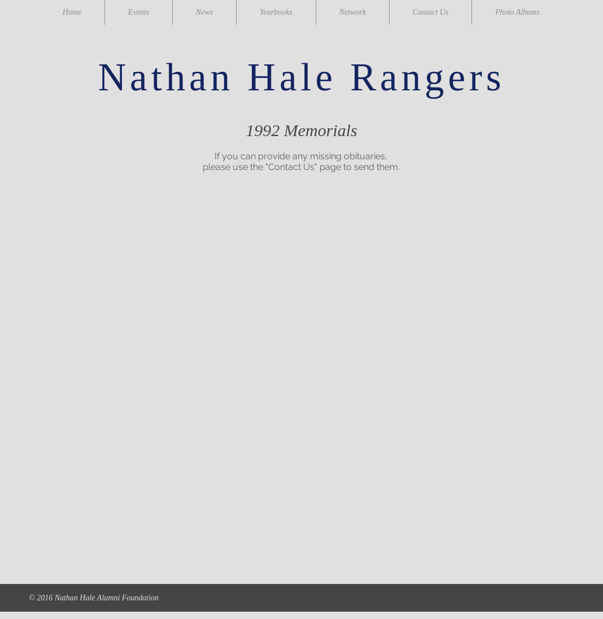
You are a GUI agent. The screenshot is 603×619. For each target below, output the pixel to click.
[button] (129, 252)
